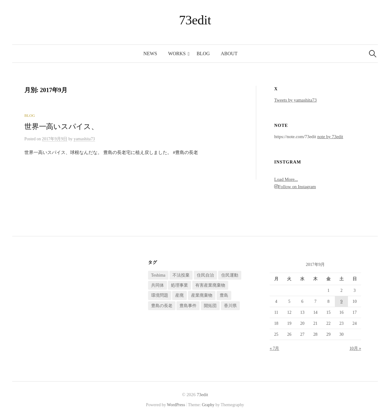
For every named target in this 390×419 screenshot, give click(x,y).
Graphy (208, 405)
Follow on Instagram (295, 186)
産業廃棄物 (201, 295)
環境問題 (159, 295)
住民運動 (229, 275)
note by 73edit (330, 136)
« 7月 (274, 348)
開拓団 (210, 305)
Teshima (158, 275)
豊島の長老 (161, 305)
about (229, 53)
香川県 (230, 305)
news (150, 53)
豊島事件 (188, 305)
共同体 (157, 285)
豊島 (224, 295)
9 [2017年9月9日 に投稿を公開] (341, 301)
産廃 (179, 295)
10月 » (355, 348)
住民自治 (205, 275)
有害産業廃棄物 (210, 285)
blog (203, 53)
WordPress (176, 405)
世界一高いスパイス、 (61, 127)
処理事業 (179, 285)
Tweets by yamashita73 (295, 100)
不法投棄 (181, 275)
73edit (195, 20)
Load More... (286, 179)
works (177, 53)
